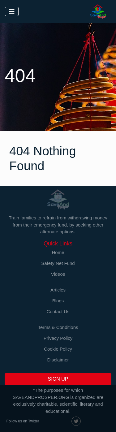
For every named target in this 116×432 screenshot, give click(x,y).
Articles (58, 289)
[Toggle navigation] (12, 11)
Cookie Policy (58, 349)
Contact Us (57, 311)
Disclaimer (58, 359)
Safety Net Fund (58, 263)
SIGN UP (58, 379)
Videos (58, 274)
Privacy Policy (58, 338)
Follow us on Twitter (22, 421)
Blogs (58, 300)
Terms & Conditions (58, 327)
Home (58, 252)
